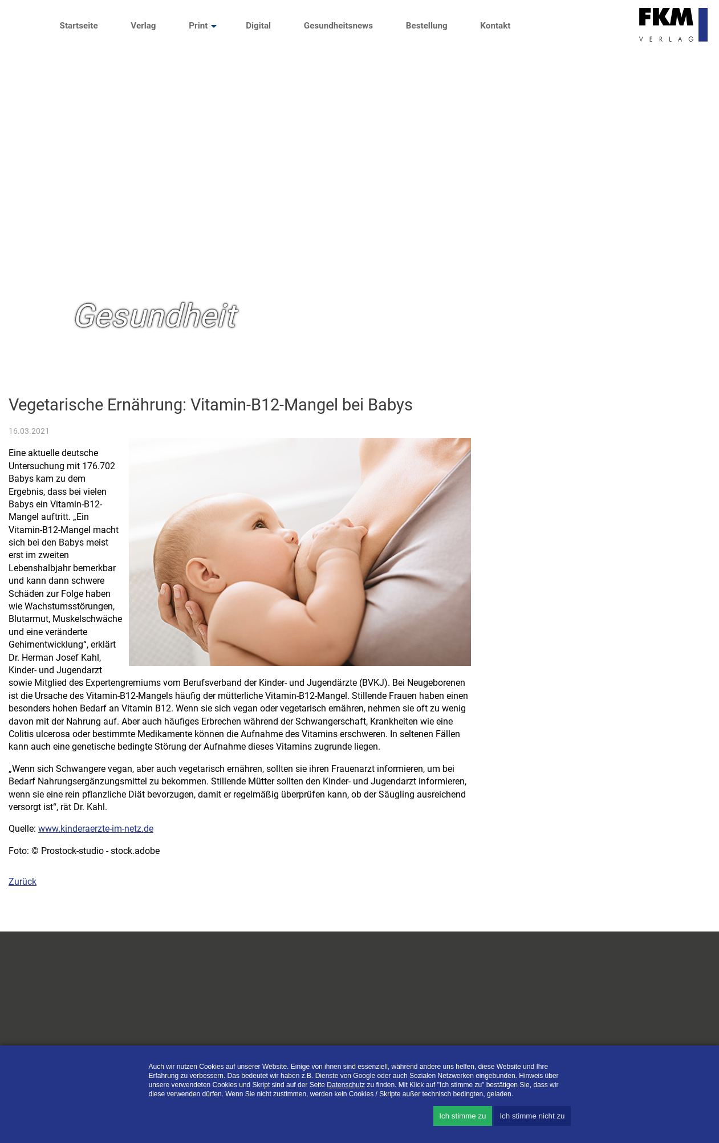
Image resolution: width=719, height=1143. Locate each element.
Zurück (22, 881)
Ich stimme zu (462, 1116)
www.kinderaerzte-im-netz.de (95, 828)
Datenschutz (346, 1085)
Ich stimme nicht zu (531, 1116)
